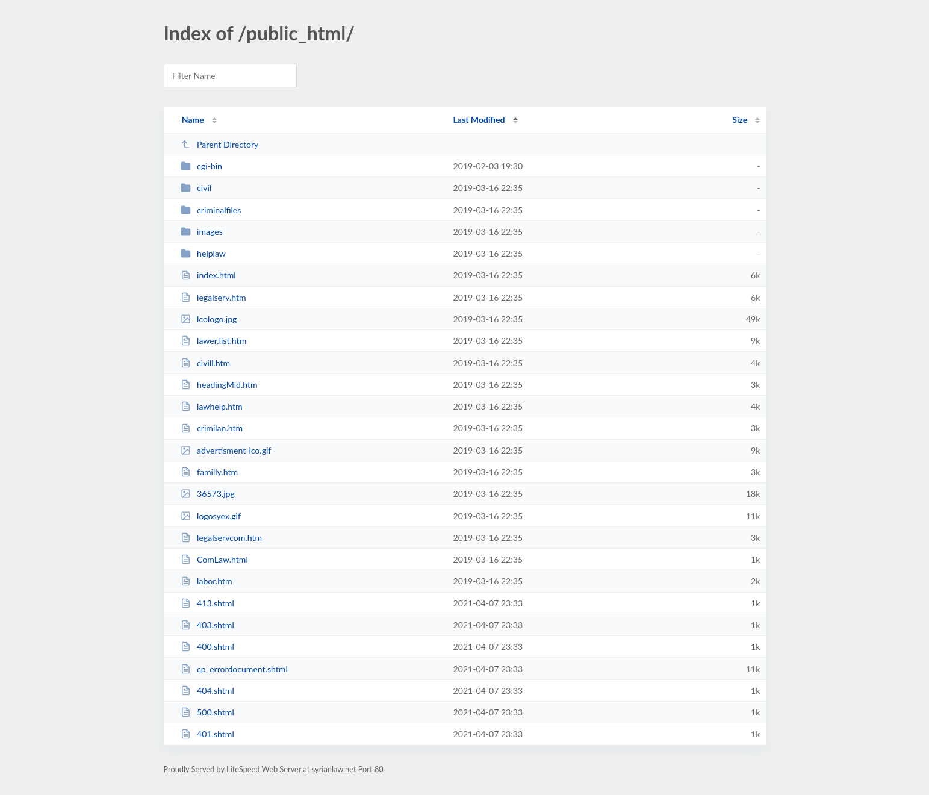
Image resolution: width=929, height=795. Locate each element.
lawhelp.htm (212, 406)
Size (739, 119)
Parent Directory (220, 144)
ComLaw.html (214, 559)
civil (196, 187)
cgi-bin (201, 166)
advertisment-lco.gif (226, 450)
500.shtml (207, 712)
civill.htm (206, 363)
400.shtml (207, 646)
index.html (208, 275)
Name (193, 119)
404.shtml (207, 690)
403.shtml (207, 625)
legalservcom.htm (221, 537)
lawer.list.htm (214, 340)
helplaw (203, 253)
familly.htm (209, 472)
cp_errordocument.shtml (234, 669)
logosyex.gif (211, 516)
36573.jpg (208, 493)
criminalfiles (211, 210)
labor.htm (206, 581)
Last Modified (479, 119)
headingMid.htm (219, 384)
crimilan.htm (212, 428)
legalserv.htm (213, 297)
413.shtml (207, 603)
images (202, 231)
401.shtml (207, 734)
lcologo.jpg (209, 319)
